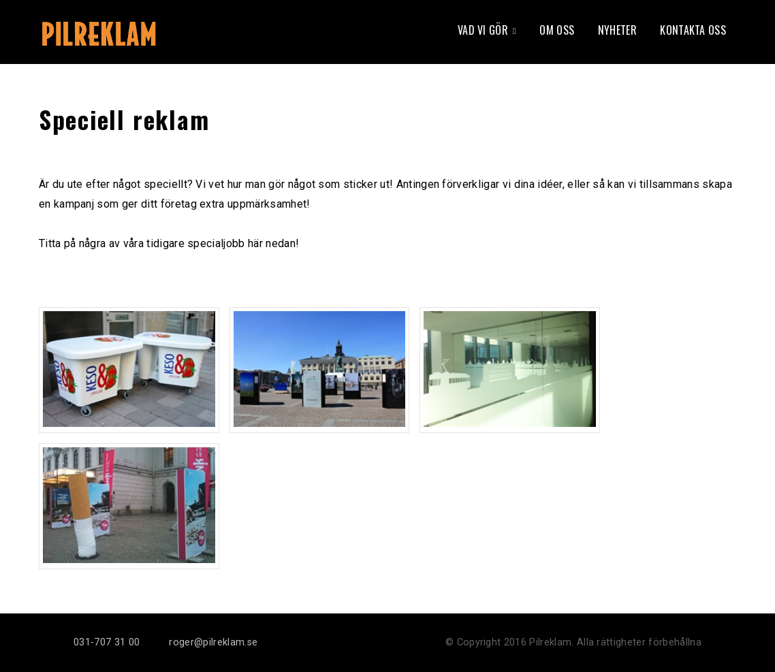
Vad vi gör (483, 30)
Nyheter (617, 30)
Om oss (556, 30)
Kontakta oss (693, 30)
